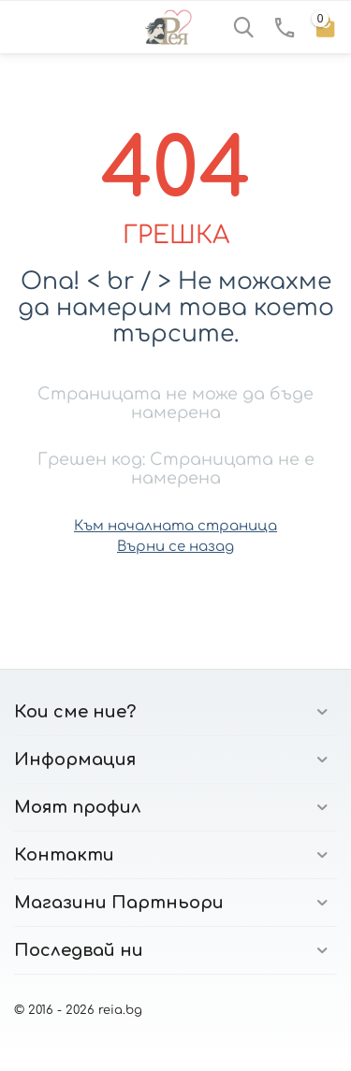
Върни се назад (175, 547)
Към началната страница (175, 526)
